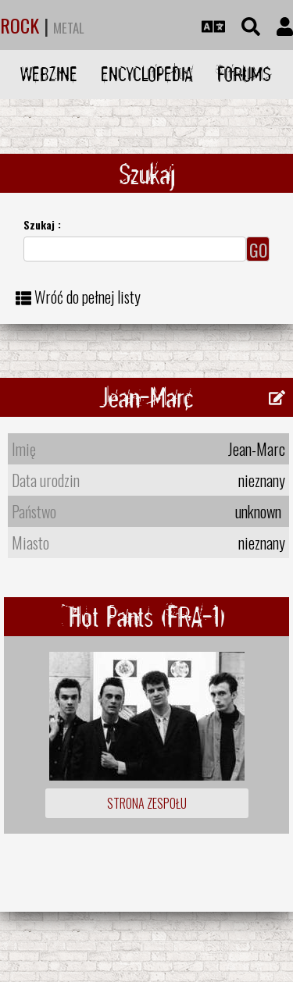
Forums (244, 74)
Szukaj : (42, 224)
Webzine (48, 74)
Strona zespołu (147, 803)
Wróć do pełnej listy (87, 296)
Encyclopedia (147, 74)
